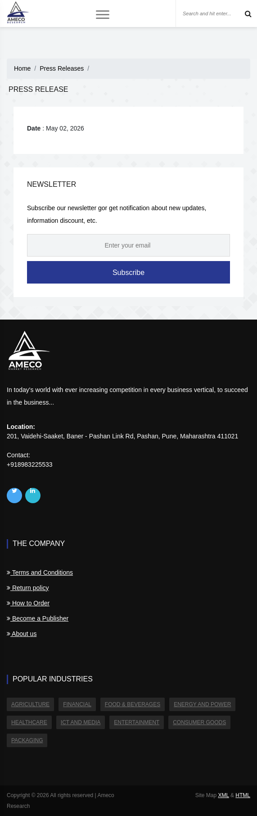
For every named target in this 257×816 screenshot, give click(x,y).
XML (223, 795)
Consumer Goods (199, 722)
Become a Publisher (37, 618)
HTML (242, 795)
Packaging (27, 740)
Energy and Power (202, 704)
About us (21, 633)
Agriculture (30, 704)
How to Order (28, 603)
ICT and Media (80, 722)
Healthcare (29, 722)
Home (22, 68)
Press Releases (62, 68)
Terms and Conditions (40, 572)
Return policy (28, 587)
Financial (77, 704)
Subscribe (128, 272)
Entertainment (136, 722)
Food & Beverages (132, 704)
